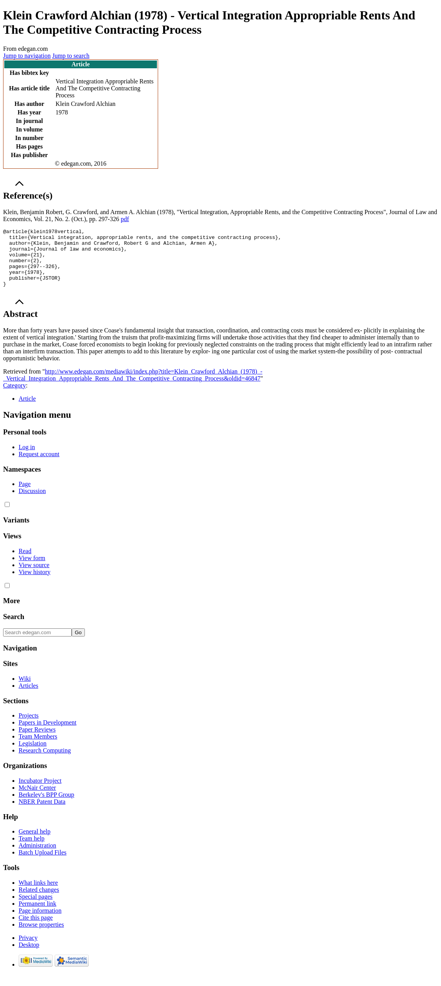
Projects (29, 727)
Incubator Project (40, 792)
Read (25, 562)
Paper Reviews (37, 741)
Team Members (38, 748)
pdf (125, 219)
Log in (27, 458)
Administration (37, 857)
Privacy (28, 949)
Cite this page (36, 929)
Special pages (36, 908)
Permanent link (37, 915)
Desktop (29, 956)
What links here (38, 894)
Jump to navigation (27, 55)
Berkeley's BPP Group (46, 806)
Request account (39, 465)
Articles (28, 697)
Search (13, 628)
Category (14, 397)
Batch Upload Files (43, 864)
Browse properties (41, 936)
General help (34, 843)
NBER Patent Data (42, 813)
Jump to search (71, 55)
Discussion (32, 502)
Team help (32, 850)
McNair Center (37, 799)
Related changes (39, 901)
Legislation (33, 755)
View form (32, 569)
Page (25, 495)
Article (27, 410)
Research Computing (45, 762)
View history (34, 583)
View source (34, 576)
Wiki (25, 690)
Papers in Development (47, 734)
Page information (40, 922)
